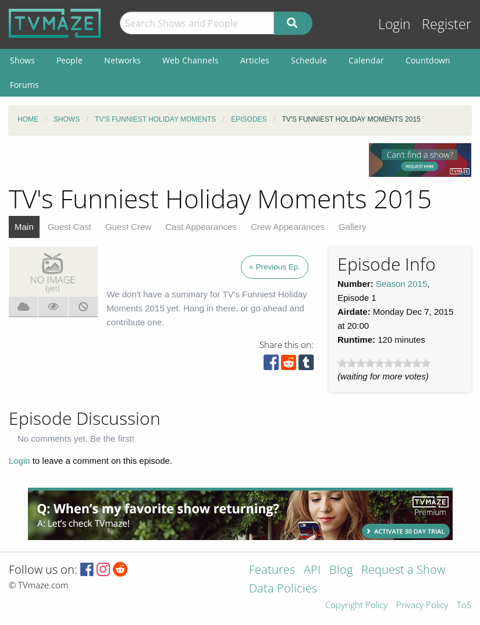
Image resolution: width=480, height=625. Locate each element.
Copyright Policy (356, 605)
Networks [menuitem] (122, 60)
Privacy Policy (422, 605)
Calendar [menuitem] (366, 60)
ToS (464, 605)
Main (24, 227)
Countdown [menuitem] (428, 60)
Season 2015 (401, 284)
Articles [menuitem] (254, 60)
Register (446, 24)
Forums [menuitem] (24, 84)
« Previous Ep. (274, 266)
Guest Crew (128, 227)
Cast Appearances (201, 227)
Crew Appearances (288, 227)
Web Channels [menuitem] (190, 60)
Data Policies (283, 589)
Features (272, 570)
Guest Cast (69, 227)
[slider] (384, 363)
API (312, 570)
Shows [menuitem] (22, 60)
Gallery (353, 227)
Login (394, 24)
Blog (341, 570)
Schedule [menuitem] (309, 60)
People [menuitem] (69, 60)
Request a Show (403, 570)
